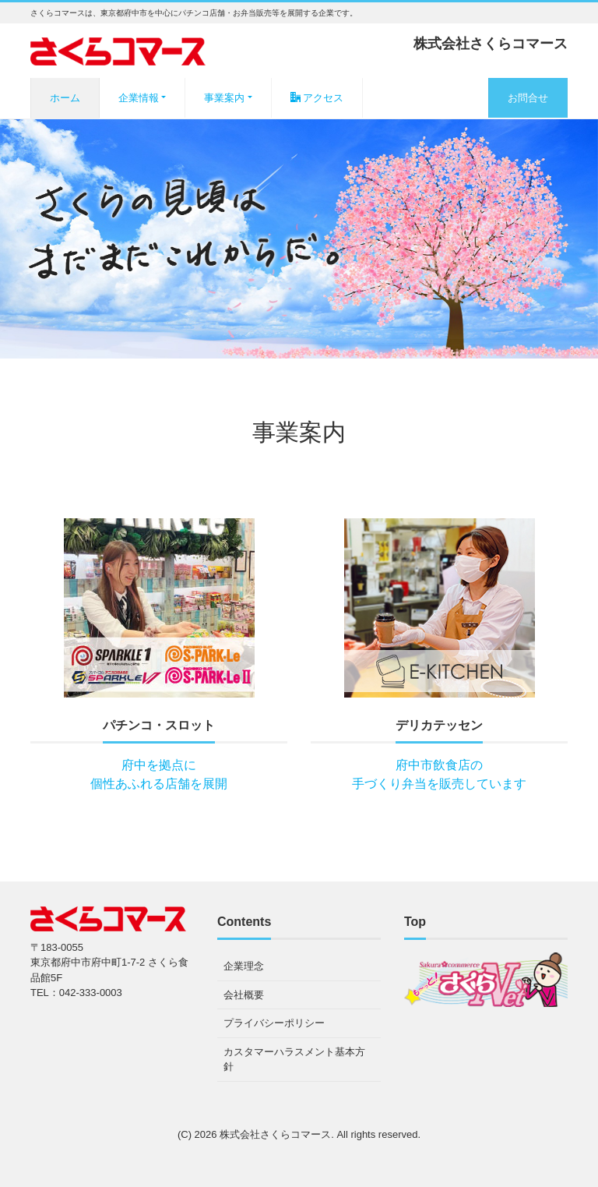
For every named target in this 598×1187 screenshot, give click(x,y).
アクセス (317, 98)
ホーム (65, 98)
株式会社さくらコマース (275, 1134)
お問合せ (528, 98)
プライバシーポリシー (274, 1023)
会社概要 (243, 995)
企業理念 (243, 966)
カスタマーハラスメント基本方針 (294, 1059)
